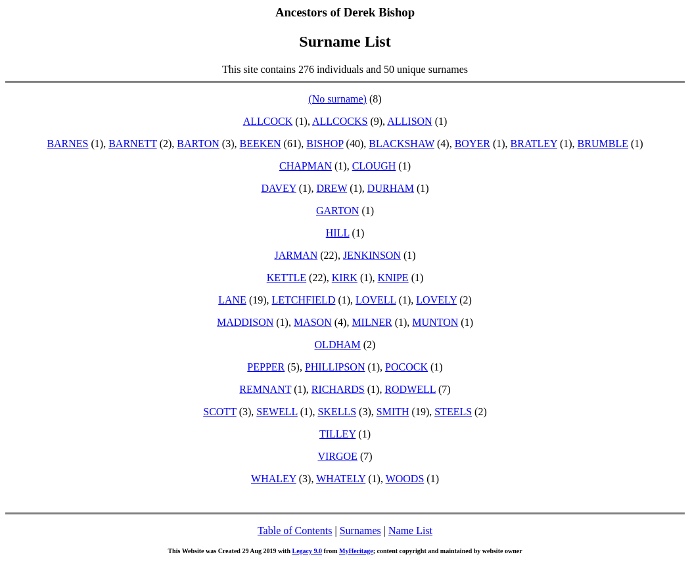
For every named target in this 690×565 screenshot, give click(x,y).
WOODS (405, 478)
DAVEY (278, 188)
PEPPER (266, 367)
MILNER (372, 322)
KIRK (344, 277)
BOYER (472, 143)
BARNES (67, 143)
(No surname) (337, 98)
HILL (338, 232)
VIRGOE (337, 456)
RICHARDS (338, 389)
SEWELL (277, 411)
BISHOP (324, 143)
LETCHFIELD (304, 299)
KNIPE (393, 277)
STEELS (453, 411)
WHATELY (340, 478)
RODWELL (410, 389)
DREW (331, 188)
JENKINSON (372, 255)
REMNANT (265, 389)
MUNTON (435, 322)
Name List (410, 530)
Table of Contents (295, 530)
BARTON (198, 143)
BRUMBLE (603, 143)
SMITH (393, 411)
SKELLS (336, 411)
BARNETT (132, 143)
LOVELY (436, 299)
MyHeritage (356, 550)
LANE (232, 299)
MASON (313, 322)
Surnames (360, 530)
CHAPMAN (305, 165)
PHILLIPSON (335, 367)
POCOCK (406, 367)
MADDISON (245, 322)
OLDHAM (338, 344)
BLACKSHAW (401, 143)
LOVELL (376, 299)
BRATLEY (534, 143)
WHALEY (273, 478)
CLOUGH (374, 165)
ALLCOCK (268, 121)
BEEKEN (260, 143)
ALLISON (409, 121)
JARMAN (295, 255)
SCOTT (219, 411)
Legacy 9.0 (307, 550)
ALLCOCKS (339, 121)
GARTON (337, 210)
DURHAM (390, 188)
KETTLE (286, 277)
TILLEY (337, 434)
